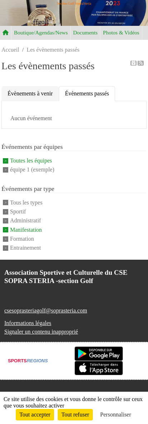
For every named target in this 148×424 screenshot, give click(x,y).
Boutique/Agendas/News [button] (41, 33)
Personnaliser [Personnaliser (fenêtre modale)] (115, 414)
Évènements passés (87, 93)
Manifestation (26, 230)
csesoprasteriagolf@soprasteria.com (45, 310)
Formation (22, 239)
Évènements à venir (30, 93)
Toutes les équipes (31, 160)
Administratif (25, 221)
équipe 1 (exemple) (32, 170)
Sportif (18, 211)
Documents (85, 33)
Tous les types (26, 202)
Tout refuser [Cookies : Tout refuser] (75, 414)
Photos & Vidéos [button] (121, 33)
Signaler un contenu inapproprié (41, 332)
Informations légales (27, 323)
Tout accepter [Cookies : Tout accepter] (34, 414)
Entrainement (25, 248)
